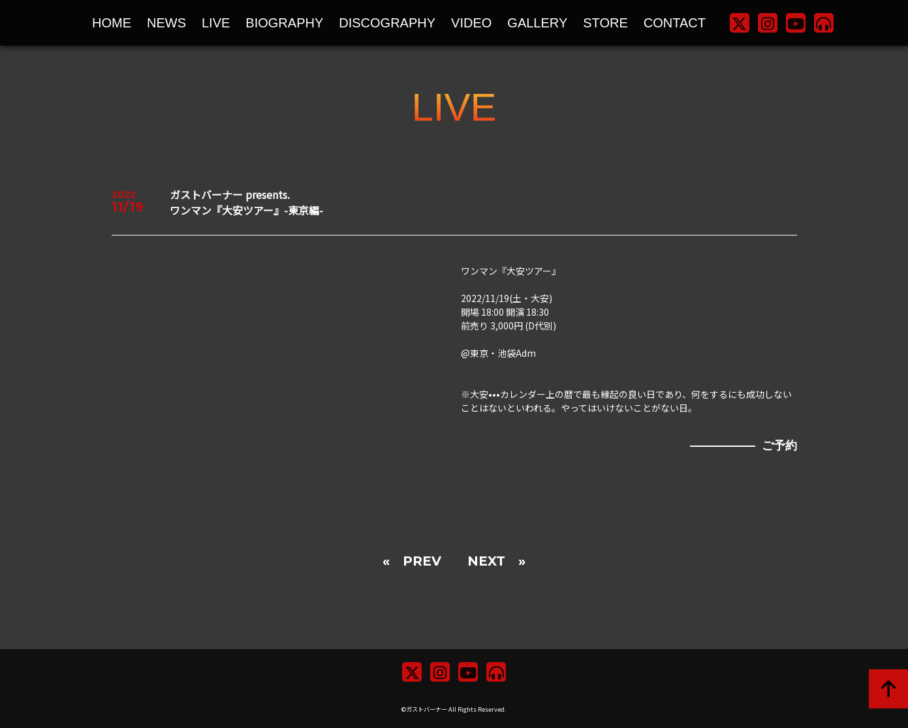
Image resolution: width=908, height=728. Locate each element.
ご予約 (779, 445)
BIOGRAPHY (284, 23)
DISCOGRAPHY (387, 23)
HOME (111, 23)
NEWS (166, 23)
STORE (605, 23)
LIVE (216, 23)
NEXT (486, 561)
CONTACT (675, 23)
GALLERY (537, 23)
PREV (422, 561)
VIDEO (471, 23)
